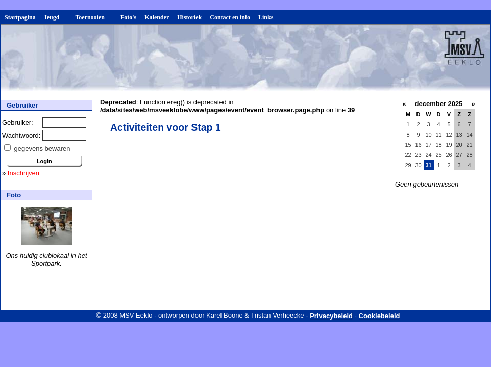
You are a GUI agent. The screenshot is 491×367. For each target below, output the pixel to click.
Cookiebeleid (379, 316)
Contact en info (230, 17)
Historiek (189, 17)
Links (265, 17)
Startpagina (20, 17)
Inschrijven (23, 173)
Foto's (128, 17)
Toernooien (93, 17)
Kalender (156, 17)
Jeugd (55, 17)
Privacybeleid (331, 316)
